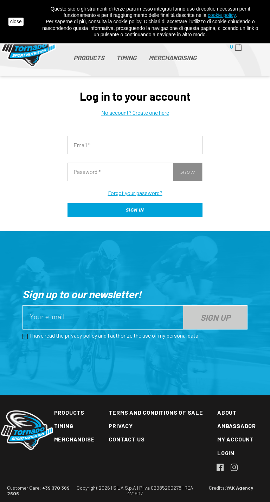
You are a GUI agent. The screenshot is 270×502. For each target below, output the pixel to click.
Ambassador (236, 425)
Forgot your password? (135, 192)
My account (235, 439)
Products (69, 412)
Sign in (135, 210)
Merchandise (74, 439)
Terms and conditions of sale (156, 412)
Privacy (121, 425)
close (16, 21)
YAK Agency (239, 488)
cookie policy (222, 15)
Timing (63, 425)
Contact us (126, 439)
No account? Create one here (135, 112)
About (227, 412)
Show (187, 172)
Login (225, 453)
